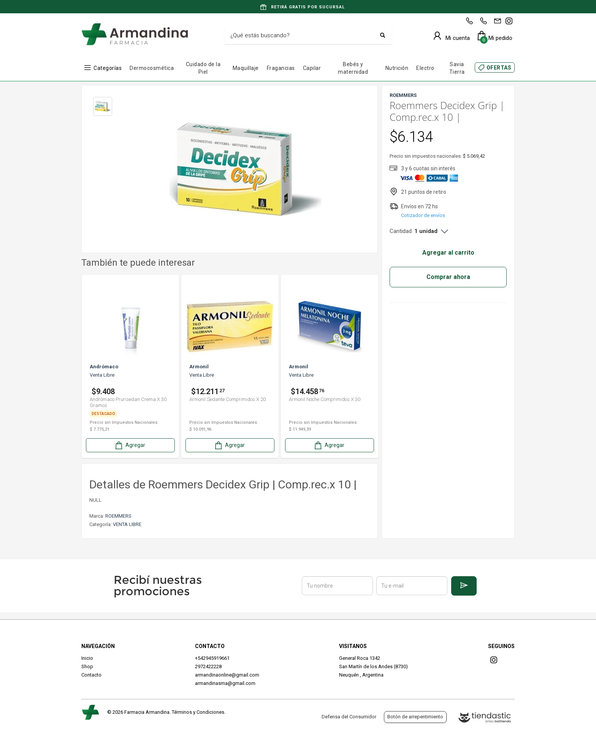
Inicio (87, 658)
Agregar (129, 445)
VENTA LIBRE (127, 524)
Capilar (312, 68)
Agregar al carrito (448, 252)
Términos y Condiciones (198, 712)
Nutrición (397, 68)
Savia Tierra (457, 68)
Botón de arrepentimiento (415, 716)
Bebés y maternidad (353, 68)
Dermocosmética (152, 68)
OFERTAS (499, 68)
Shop (87, 666)
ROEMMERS (118, 516)
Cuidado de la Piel (203, 68)
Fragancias (281, 68)
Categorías (108, 68)
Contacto (91, 675)
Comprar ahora (448, 277)
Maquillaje (246, 68)
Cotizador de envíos (423, 215)
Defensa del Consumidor (349, 716)
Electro (425, 68)
